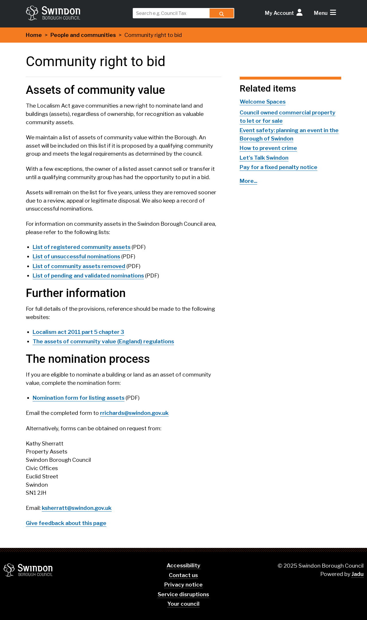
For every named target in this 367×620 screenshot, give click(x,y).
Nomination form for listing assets (78, 398)
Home (34, 35)
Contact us (183, 575)
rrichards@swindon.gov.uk (134, 413)
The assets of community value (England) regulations (103, 341)
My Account (279, 13)
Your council (183, 604)
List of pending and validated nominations (88, 275)
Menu (320, 13)
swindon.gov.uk (76, 13)
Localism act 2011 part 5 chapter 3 (78, 332)
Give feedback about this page (66, 523)
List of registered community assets (81, 247)
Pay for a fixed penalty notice (278, 167)
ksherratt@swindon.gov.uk (77, 508)
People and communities (83, 35)
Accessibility (183, 565)
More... (248, 181)
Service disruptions (183, 594)
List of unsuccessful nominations (76, 256)
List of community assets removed (79, 266)
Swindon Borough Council (28, 570)
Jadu (358, 574)
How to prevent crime (268, 148)
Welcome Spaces (263, 101)
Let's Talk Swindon (264, 157)
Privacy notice (183, 584)
